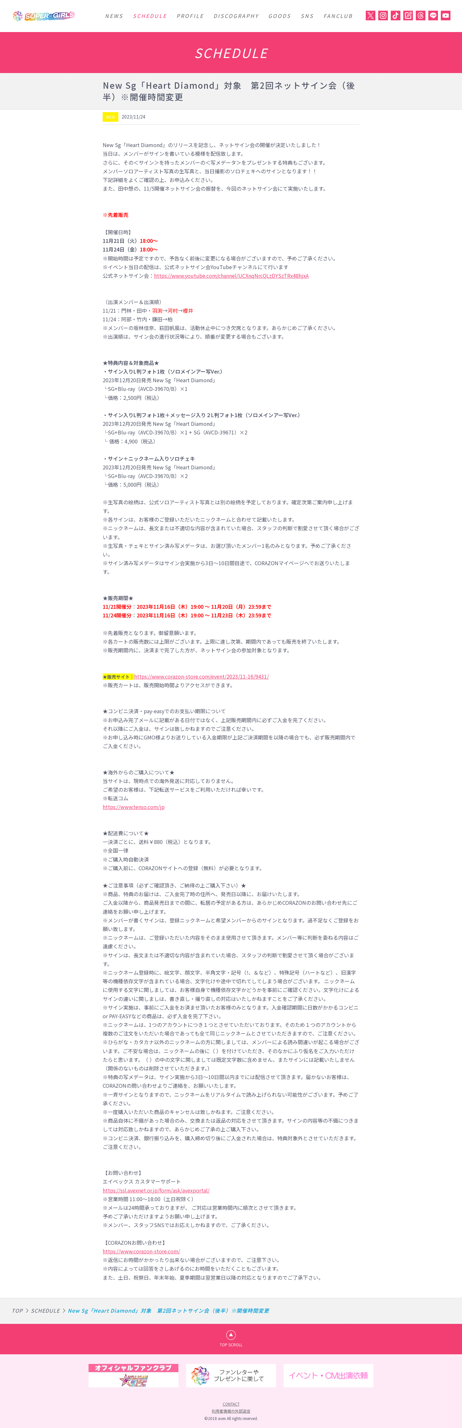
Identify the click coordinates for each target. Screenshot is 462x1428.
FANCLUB (338, 16)
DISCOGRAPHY (236, 16)
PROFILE (190, 16)
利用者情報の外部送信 (231, 1411)
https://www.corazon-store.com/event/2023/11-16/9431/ (202, 676)
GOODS (279, 16)
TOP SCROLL (231, 1344)
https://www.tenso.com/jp (134, 807)
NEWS (114, 16)
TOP (17, 1310)
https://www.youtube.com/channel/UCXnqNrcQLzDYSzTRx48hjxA (232, 275)
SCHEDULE (150, 16)
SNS (307, 16)
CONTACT (231, 1404)
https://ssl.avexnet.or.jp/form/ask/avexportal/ (157, 1190)
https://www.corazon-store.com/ (142, 1251)
